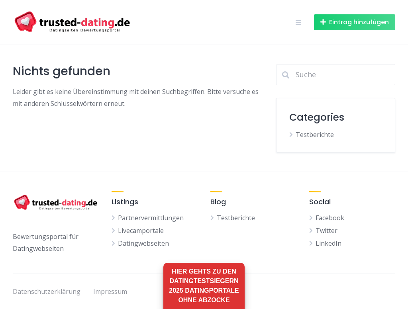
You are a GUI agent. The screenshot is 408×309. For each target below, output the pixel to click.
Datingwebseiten (143, 243)
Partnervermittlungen (151, 217)
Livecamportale (141, 230)
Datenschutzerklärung (46, 291)
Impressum (110, 291)
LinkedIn (328, 243)
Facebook (330, 217)
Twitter (326, 230)
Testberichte (315, 134)
